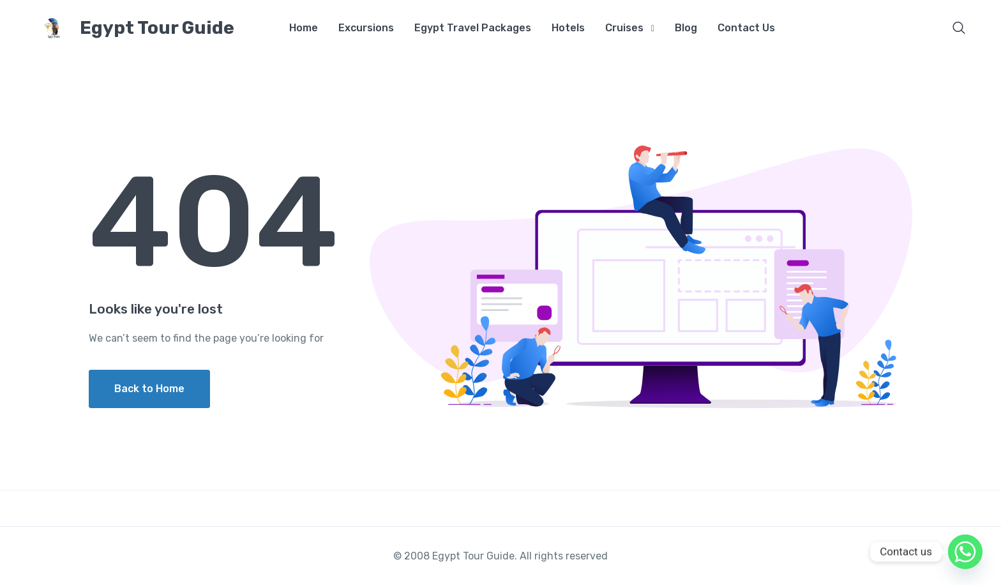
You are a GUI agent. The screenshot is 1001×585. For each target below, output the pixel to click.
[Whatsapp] (965, 552)
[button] (958, 29)
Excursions (366, 28)
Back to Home (149, 389)
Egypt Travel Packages (472, 28)
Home (303, 28)
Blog (686, 28)
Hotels (568, 28)
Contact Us (746, 28)
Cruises (624, 28)
